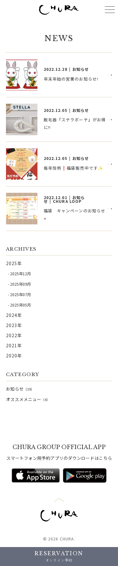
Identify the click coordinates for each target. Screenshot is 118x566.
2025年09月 (20, 284)
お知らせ (20, 389)
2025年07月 (20, 294)
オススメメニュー (28, 399)
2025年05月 (20, 305)
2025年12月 (20, 274)
